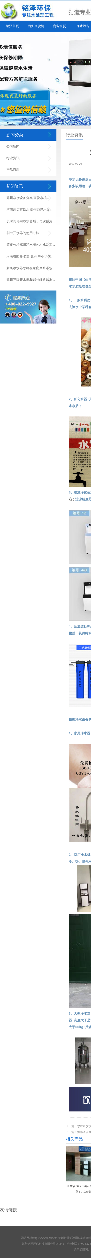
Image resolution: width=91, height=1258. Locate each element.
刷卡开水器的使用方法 (22, 233)
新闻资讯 (14, 186)
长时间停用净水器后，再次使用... (30, 221)
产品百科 (13, 170)
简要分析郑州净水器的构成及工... (30, 244)
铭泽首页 (12, 26)
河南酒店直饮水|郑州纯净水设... (29, 209)
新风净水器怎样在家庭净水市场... (30, 268)
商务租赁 (59, 26)
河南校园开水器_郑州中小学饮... (29, 256)
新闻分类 (14, 134)
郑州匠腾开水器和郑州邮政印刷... (30, 280)
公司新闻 (13, 146)
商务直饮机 (36, 26)
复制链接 (64, 1236)
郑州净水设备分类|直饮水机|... (28, 198)
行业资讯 (13, 158)
